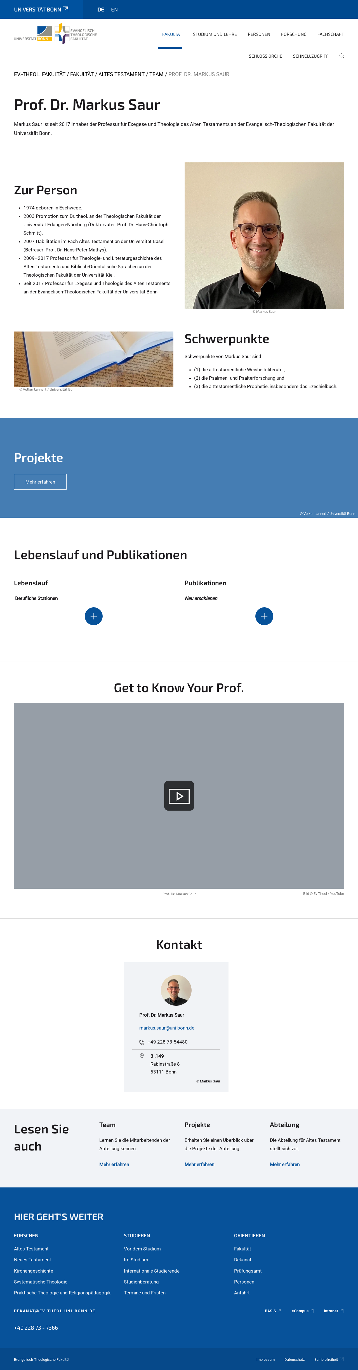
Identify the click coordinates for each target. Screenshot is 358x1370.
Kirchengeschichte (33, 1271)
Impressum (265, 1359)
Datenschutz (294, 1359)
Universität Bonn (41, 9)
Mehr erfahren (114, 1164)
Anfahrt (242, 1293)
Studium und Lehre (215, 34)
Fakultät (172, 34)
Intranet (334, 1311)
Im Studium (136, 1259)
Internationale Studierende (152, 1271)
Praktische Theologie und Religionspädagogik (62, 1293)
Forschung (294, 34)
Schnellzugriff (311, 56)
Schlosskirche (265, 56)
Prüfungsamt (248, 1271)
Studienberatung (141, 1282)
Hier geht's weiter (58, 1216)
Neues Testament (32, 1259)
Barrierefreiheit (329, 1359)
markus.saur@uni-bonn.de (166, 1028)
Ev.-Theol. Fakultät (39, 74)
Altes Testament (121, 74)
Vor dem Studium (142, 1249)
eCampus (303, 1311)
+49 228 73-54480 (168, 1042)
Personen (259, 34)
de (100, 9)
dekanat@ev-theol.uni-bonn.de (54, 1311)
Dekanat (242, 1259)
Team (156, 74)
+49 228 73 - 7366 (36, 1327)
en (114, 9)
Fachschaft (330, 34)
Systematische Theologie (40, 1282)
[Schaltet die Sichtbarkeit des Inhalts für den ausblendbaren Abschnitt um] (94, 616)
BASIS (273, 1311)
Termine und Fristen (145, 1293)
